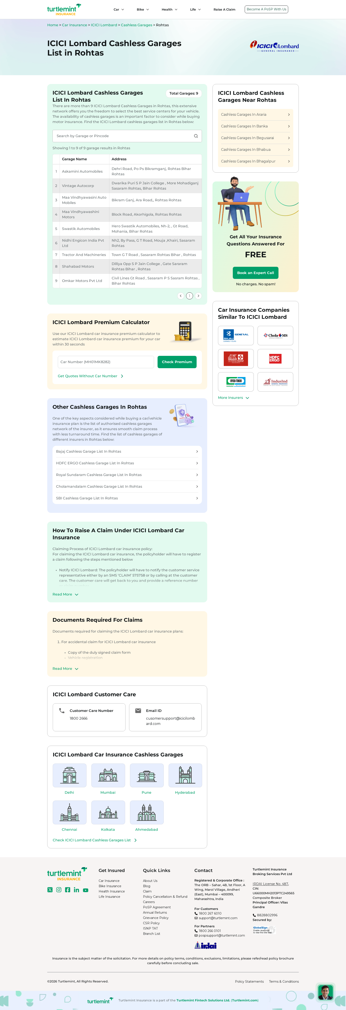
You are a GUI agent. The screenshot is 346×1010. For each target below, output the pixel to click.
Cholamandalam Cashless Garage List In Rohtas (127, 486)
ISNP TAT (150, 928)
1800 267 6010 (210, 913)
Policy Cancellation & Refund (165, 897)
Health (167, 9)
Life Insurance (109, 897)
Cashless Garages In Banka (255, 126)
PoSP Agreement (157, 907)
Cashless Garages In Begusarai (255, 138)
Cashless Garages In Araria (255, 114)
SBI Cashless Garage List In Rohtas (127, 498)
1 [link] (189, 296)
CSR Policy (151, 923)
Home (52, 25)
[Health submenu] (175, 9)
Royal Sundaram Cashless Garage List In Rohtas (127, 475)
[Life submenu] (198, 9)
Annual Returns (155, 913)
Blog (146, 886)
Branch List (151, 934)
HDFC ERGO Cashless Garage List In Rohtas (127, 463)
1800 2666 (78, 718)
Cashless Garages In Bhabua (255, 149)
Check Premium (177, 362)
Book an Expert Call (255, 273)
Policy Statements (249, 982)
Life (193, 9)
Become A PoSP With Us (266, 9)
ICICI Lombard (104, 25)
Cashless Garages (137, 25)
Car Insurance (74, 25)
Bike (140, 9)
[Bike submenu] (146, 9)
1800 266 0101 (210, 931)
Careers (149, 902)
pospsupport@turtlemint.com (222, 935)
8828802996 (267, 915)
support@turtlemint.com (218, 918)
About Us (150, 881)
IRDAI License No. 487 (270, 884)
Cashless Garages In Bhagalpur (255, 161)
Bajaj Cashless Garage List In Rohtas (127, 451)
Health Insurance (112, 891)
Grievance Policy (156, 918)
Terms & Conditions (284, 982)
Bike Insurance (110, 886)
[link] (180, 295)
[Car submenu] (121, 9)
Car (116, 9)
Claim (147, 891)
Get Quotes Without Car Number (91, 376)
